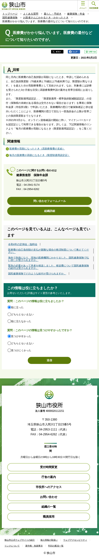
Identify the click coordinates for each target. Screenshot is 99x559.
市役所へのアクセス (49, 486)
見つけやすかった (21, 336)
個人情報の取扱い (49, 540)
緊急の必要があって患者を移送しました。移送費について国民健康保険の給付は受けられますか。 (48, 266)
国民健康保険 (9, 17)
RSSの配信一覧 (55, 546)
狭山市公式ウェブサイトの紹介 (20, 540)
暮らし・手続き (52, 13)
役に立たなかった (21, 321)
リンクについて (12, 546)
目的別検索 (93, 5)
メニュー (83, 5)
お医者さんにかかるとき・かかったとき (46, 17)
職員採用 (48, 516)
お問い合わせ (48, 496)
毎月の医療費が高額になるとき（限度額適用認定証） (39, 155)
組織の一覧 (48, 506)
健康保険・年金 (76, 13)
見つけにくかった (21, 350)
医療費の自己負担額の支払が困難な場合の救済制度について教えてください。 (48, 250)
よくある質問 (30, 13)
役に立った (17, 307)
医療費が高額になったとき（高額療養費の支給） (37, 148)
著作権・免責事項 (34, 546)
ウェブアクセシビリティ (75, 540)
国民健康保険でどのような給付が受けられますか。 (37, 273)
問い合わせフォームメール (49, 200)
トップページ (9, 13)
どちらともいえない (22, 314)
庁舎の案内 (48, 477)
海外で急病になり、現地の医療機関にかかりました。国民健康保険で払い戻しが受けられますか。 (48, 258)
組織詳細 (49, 210)
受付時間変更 (48, 467)
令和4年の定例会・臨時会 (22, 244)
